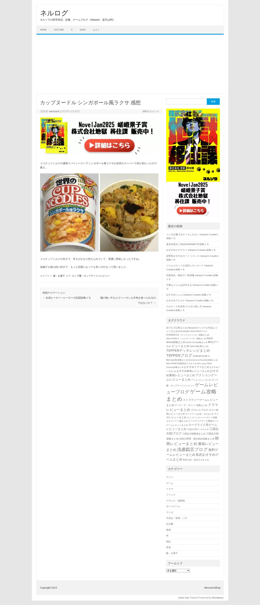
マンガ (169, 512)
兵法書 (169, 524)
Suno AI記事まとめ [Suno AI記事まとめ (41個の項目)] (199, 346)
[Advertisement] (130, 64)
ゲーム (169, 483)
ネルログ (54, 13)
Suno (83, 30)
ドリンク (171, 494)
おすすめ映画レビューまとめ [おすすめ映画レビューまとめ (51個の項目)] (193, 371)
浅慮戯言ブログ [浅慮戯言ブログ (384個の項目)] (192, 449)
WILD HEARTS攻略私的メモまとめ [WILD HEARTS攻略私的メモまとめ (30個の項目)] (181, 363)
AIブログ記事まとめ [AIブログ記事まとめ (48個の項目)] (176, 327)
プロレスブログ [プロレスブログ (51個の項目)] (199, 410)
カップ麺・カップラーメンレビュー (91, 275)
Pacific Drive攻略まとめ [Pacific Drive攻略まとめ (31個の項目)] (196, 342)
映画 (168, 529)
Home (43, 30)
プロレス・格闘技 (175, 500)
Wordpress (218, 597)
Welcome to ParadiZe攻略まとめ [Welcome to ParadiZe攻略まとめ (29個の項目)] (203, 360)
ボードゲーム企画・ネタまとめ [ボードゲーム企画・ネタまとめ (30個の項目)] (199, 414)
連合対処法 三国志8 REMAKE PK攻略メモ (187, 244)
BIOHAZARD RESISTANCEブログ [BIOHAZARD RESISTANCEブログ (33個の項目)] (192, 331)
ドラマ (169, 489)
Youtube (59, 30)
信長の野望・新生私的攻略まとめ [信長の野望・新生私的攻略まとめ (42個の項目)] (197, 438)
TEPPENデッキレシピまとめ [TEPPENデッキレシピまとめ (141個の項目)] (188, 350)
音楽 (168, 547)
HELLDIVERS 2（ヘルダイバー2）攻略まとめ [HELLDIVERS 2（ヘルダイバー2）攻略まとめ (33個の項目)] (186, 338)
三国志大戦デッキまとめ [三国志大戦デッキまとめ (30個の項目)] (198, 429)
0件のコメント (151, 111)
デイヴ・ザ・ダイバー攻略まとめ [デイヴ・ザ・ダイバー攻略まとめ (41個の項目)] (191, 405)
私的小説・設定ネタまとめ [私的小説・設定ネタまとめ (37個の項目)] (196, 459)
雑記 (168, 541)
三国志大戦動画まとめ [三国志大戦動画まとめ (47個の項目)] (194, 433)
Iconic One (183, 597)
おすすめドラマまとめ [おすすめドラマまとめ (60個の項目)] (196, 367)
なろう (96, 30)
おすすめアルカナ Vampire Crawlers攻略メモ (189, 300)
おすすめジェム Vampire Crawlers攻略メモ (188, 294)
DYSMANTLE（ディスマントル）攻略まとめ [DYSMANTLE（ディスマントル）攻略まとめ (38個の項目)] (187, 335)
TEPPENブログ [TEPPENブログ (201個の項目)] (179, 355)
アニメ (169, 477)
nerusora (54, 111)
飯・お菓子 (59, 275)
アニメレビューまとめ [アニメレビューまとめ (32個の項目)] (201, 380)
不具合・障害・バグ (176, 518)
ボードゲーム (173, 506)
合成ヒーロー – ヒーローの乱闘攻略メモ (67, 297)
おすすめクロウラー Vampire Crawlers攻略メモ (191, 250)
